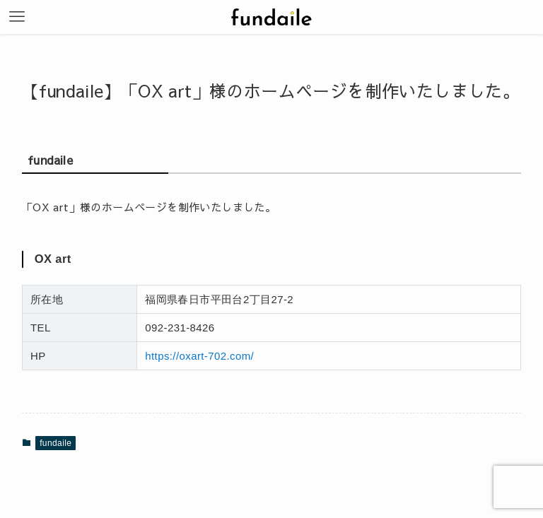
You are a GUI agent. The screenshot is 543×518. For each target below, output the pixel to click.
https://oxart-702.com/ (199, 356)
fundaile (55, 443)
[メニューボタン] (17, 17)
